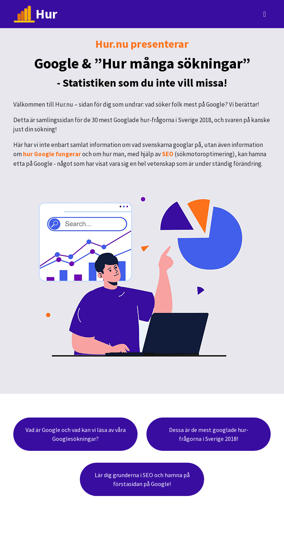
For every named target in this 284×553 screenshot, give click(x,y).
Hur (35, 14)
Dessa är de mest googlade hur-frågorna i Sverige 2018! (208, 434)
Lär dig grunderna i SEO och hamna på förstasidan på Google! (142, 479)
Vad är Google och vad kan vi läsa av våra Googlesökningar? (76, 434)
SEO (167, 154)
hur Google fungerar (52, 154)
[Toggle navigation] (264, 14)
